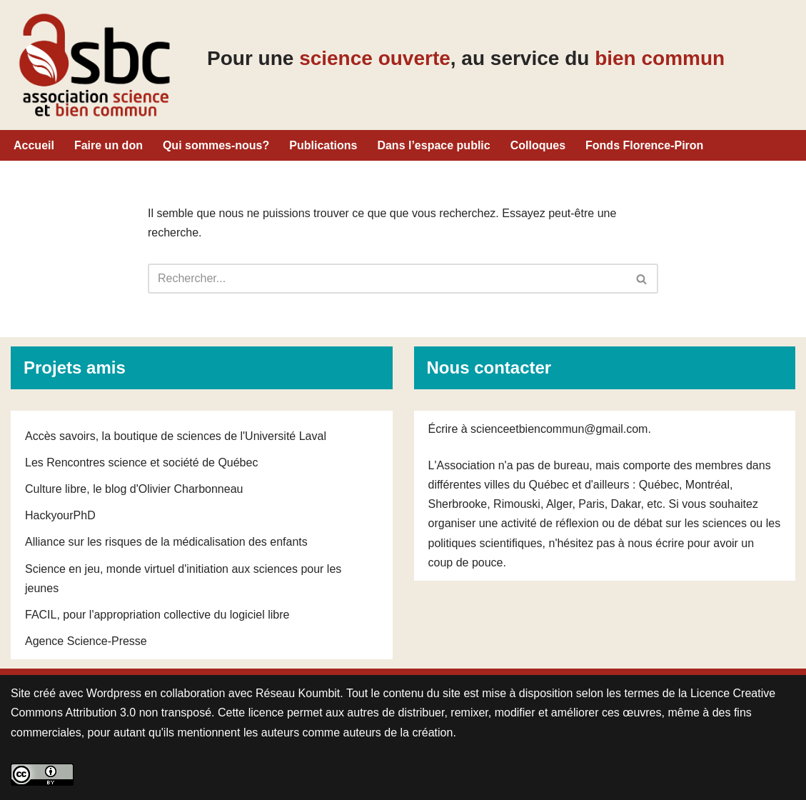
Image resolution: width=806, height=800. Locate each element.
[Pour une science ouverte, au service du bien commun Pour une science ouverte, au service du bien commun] (94, 65)
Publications (323, 145)
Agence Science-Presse (86, 641)
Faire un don (108, 145)
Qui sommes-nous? (216, 145)
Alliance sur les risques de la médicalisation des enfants (166, 542)
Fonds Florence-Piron (644, 145)
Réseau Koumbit (298, 693)
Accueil (34, 145)
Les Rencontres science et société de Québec (141, 462)
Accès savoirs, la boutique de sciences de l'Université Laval (175, 436)
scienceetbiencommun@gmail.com (559, 429)
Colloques (537, 145)
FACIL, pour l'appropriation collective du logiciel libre (157, 615)
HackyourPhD (60, 515)
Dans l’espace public (433, 145)
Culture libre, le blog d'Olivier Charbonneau (134, 489)
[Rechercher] (387, 279)
